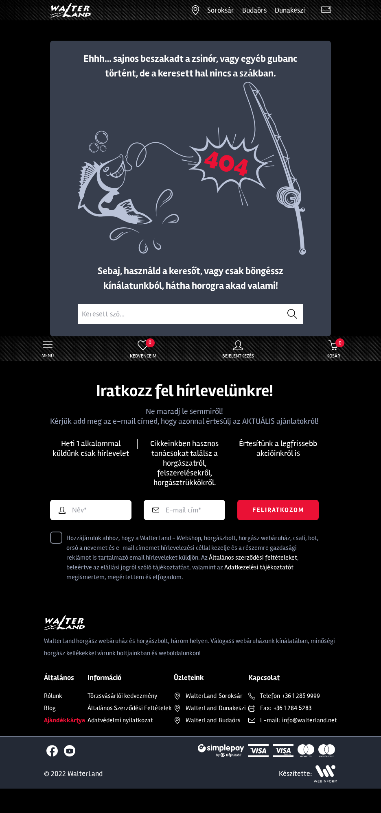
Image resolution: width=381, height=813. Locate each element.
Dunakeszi (290, 10)
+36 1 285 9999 (301, 696)
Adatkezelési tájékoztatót (258, 567)
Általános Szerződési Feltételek (130, 708)
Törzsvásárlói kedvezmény (123, 696)
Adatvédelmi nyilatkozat (120, 720)
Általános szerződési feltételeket (253, 558)
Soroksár (220, 10)
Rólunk (53, 696)
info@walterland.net (309, 720)
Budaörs (254, 10)
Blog (50, 708)
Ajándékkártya (64, 720)
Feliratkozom (278, 510)
